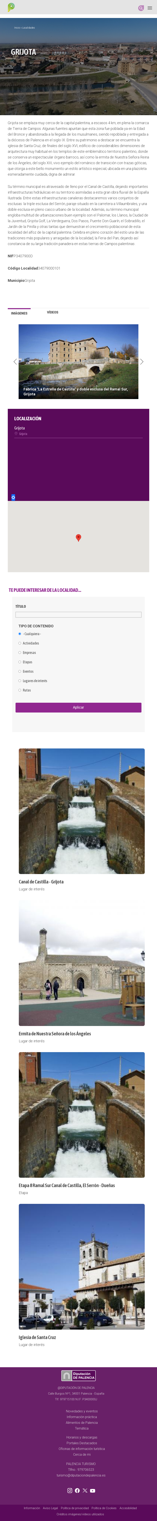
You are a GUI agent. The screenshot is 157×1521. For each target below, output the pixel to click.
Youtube (92, 1489)
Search (141, 8)
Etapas (27, 662)
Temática (82, 1428)
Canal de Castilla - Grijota (41, 881)
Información (32, 1508)
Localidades (28, 27)
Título (21, 606)
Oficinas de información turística (82, 1449)
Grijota (30, 280)
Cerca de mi (82, 1454)
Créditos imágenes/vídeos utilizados (80, 1514)
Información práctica (82, 1417)
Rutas (27, 690)
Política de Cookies (104, 1508)
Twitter (85, 1489)
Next (142, 362)
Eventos (28, 671)
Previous (15, 362)
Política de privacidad (75, 1508)
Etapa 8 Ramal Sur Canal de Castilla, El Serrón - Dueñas (67, 1185)
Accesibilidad (128, 1508)
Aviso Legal (50, 1508)
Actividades (31, 643)
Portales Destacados (82, 1443)
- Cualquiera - (32, 634)
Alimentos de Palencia (82, 1423)
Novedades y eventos (82, 1411)
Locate (13, 497)
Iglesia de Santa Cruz (37, 1337)
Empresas (29, 653)
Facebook (78, 1489)
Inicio (17, 27)
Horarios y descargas (81, 1437)
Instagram (70, 1489)
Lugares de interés (35, 681)
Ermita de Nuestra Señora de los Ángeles (55, 1033)
